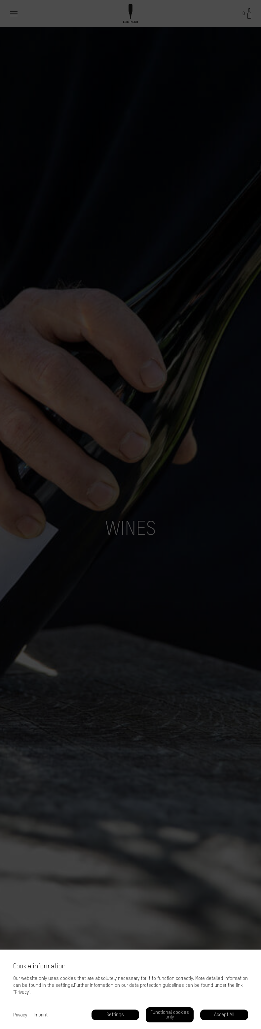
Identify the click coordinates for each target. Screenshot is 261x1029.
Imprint (41, 1015)
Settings (115, 1014)
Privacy (20, 1015)
